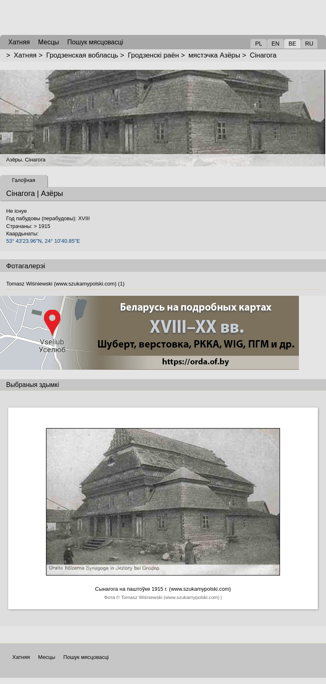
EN (275, 43)
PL (258, 43)
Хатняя (25, 55)
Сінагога (263, 55)
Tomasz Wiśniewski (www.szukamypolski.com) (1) (65, 284)
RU (309, 43)
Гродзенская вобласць (82, 55)
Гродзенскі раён (153, 55)
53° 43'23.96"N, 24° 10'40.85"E (43, 241)
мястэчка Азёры (214, 55)
